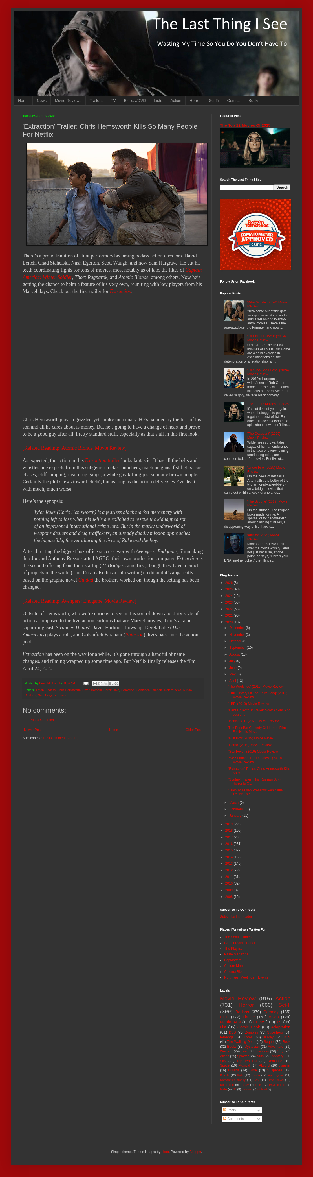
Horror (195, 100)
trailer (102, 460)
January (235, 816)
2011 (229, 877)
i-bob (165, 1152)
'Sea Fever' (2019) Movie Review (253, 752)
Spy (280, 1051)
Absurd (264, 1065)
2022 (229, 609)
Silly (223, 1061)
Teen (244, 1051)
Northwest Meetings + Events (246, 977)
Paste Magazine (236, 954)
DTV (287, 1037)
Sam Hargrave (48, 695)
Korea (248, 1037)
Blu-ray (268, 1037)
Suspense (274, 1070)
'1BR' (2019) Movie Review (248, 704)
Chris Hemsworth (69, 690)
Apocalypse (276, 1075)
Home (23, 100)
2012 (229, 870)
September (238, 648)
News (42, 100)
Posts (229, 1110)
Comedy (271, 1012)
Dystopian (252, 1047)
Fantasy (263, 1051)
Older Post (194, 730)
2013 (229, 864)
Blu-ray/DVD (135, 100)
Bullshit (233, 1070)
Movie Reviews (68, 100)
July (232, 661)
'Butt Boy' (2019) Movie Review (251, 738)
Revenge (226, 1037)
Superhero (275, 1032)
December (237, 628)
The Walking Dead (241, 1042)
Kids (240, 1075)
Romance (275, 1061)
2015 (229, 850)
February (236, 809)
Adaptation (280, 1027)
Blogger (195, 1152)
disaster (284, 1065)
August (235, 654)
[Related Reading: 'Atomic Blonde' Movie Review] (75, 448)
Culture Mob (233, 966)
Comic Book (248, 1027)
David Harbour (92, 690)
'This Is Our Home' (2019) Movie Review (266, 338)
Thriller (249, 1017)
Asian (274, 1017)
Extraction (120, 291)
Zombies (251, 1032)
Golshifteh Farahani (149, 690)
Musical (244, 1065)
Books (253, 100)
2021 (229, 615)
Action (175, 100)
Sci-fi (284, 1005)
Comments (233, 1119)
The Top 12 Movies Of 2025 (245, 125)
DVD (232, 1032)
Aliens (224, 1056)
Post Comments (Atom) (60, 738)
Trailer (63, 695)
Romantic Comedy (233, 1080)
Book (286, 1042)
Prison (255, 1075)
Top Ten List (247, 1061)
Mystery (277, 1056)
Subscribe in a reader (236, 917)
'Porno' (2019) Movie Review (250, 745)
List (223, 1027)
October (235, 641)
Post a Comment (42, 720)
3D (234, 1089)
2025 (229, 589)
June (233, 668)
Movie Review (238, 998)
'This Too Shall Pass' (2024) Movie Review (268, 372)
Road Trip (227, 1084)
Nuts (260, 1056)
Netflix (168, 690)
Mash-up (247, 1089)
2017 (229, 837)
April (233, 681)
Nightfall (262, 1089)
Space (225, 1065)
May (233, 674)
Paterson (134, 634)
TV (113, 100)
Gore (253, 1070)
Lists (158, 100)
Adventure (275, 1047)
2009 (229, 890)
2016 (229, 844)
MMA (223, 1089)
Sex (256, 1080)
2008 (229, 897)
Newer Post (32, 730)
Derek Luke (111, 690)
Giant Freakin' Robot (239, 943)
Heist (259, 1084)
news (178, 690)
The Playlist (233, 949)
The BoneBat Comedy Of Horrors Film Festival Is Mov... (257, 730)
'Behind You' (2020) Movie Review (253, 721)
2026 (229, 583)
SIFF (224, 1017)
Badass (50, 690)
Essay (245, 1084)
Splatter (243, 1056)
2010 (229, 883)
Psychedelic (277, 1084)
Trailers (96, 100)
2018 (229, 831)
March (234, 803)
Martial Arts (230, 1022)
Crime (258, 1022)
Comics (234, 100)
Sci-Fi (214, 100)
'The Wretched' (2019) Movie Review (256, 687)
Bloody (224, 1075)
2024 (229, 596)
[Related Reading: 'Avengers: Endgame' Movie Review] (79, 601)
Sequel (269, 1042)
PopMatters (232, 960)
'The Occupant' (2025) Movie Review (264, 436)
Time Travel (275, 1080)
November (237, 635)
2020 (229, 622)
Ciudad (85, 580)
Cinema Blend (234, 972)
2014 (229, 857)
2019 (229, 824)
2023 (229, 602)
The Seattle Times (238, 937)
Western (226, 1051)
